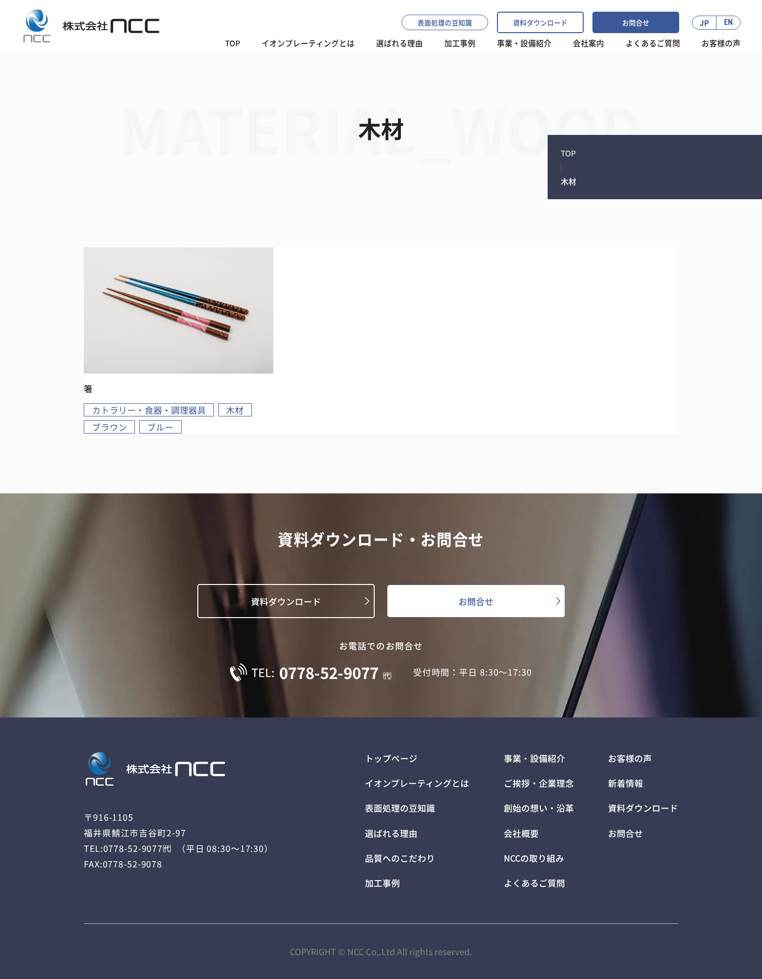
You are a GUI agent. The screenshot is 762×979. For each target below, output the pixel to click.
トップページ (391, 758)
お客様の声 (721, 43)
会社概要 (521, 833)
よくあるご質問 (653, 43)
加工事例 (460, 43)
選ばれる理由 (391, 833)
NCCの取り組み (534, 858)
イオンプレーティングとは (308, 43)
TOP (232, 43)
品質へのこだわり (400, 858)
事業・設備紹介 (524, 43)
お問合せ (635, 22)
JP (704, 22)
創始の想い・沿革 (539, 808)
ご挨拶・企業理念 (539, 783)
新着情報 (625, 783)
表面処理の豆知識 (445, 22)
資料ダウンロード (540, 22)
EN (728, 22)
